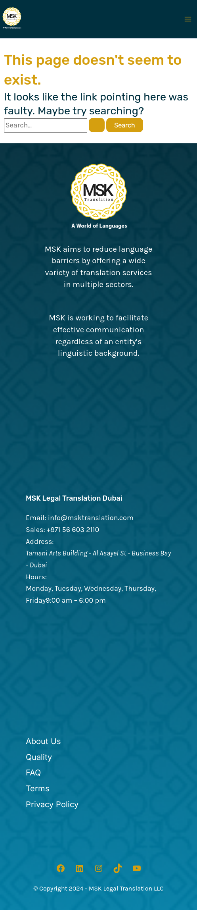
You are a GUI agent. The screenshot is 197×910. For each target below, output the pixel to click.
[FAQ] (33, 773)
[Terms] (38, 789)
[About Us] (43, 742)
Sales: (35, 529)
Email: (36, 517)
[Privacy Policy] (52, 805)
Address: (40, 541)
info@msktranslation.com (91, 517)
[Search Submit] (97, 125)
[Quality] (39, 757)
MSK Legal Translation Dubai (74, 498)
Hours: (36, 577)
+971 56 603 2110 (73, 529)
